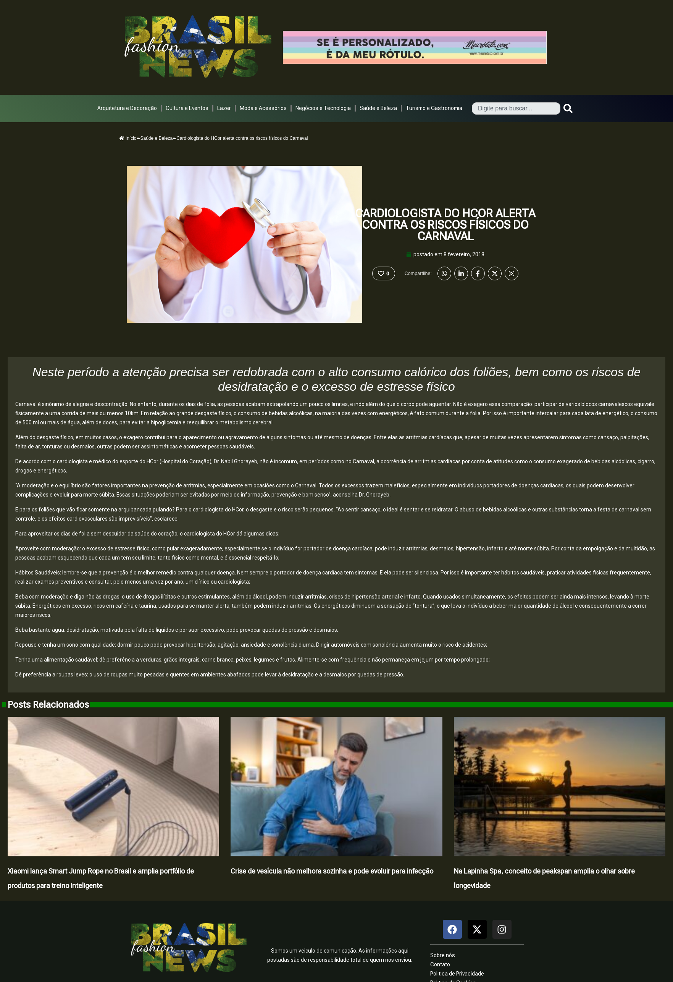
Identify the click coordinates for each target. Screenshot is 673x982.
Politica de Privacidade (457, 974)
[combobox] (516, 108)
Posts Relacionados (48, 704)
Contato (440, 964)
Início (128, 138)
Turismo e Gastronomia (434, 108)
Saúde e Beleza (378, 108)
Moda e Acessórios (263, 108)
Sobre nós (442, 955)
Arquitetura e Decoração (127, 108)
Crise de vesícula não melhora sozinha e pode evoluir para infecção (332, 871)
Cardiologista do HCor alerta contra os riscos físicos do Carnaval (445, 225)
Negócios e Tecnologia (323, 108)
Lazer (224, 108)
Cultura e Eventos (187, 108)
